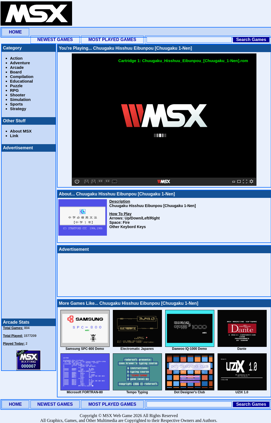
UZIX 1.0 (241, 392)
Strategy (18, 108)
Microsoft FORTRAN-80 (85, 392)
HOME (15, 32)
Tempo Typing (137, 392)
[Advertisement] (97, 18)
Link (14, 135)
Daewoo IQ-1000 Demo (189, 349)
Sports (16, 104)
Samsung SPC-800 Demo (85, 349)
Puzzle (16, 85)
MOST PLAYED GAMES (112, 39)
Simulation (20, 99)
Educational (21, 81)
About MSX (21, 131)
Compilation (21, 76)
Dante (241, 349)
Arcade (17, 67)
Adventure (20, 62)
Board (16, 72)
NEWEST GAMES (55, 39)
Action (16, 58)
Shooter (17, 95)
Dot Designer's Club (189, 392)
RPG (14, 90)
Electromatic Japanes (137, 349)
